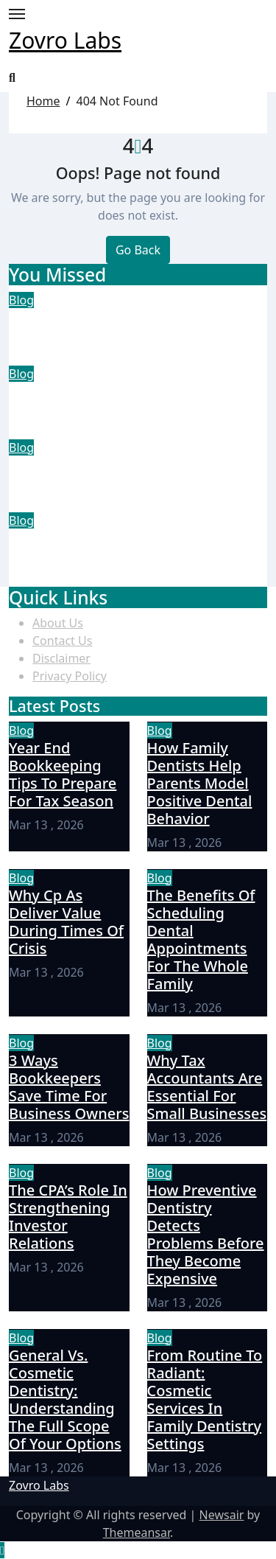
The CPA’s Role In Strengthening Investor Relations (68, 1216)
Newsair (221, 1515)
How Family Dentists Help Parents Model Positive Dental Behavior (136, 401)
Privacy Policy (69, 676)
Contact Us (62, 640)
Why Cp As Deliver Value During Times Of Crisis (128, 475)
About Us (57, 623)
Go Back (138, 250)
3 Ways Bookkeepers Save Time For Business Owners (69, 1086)
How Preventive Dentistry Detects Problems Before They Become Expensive (205, 1234)
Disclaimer (61, 658)
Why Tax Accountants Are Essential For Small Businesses (207, 1086)
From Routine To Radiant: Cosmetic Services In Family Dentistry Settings (205, 1399)
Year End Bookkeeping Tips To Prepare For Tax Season (122, 327)
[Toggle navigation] (17, 14)
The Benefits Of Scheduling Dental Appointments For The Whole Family (138, 557)
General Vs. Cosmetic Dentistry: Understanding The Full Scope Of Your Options (65, 1399)
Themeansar (136, 1532)
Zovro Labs (65, 40)
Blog (21, 300)
